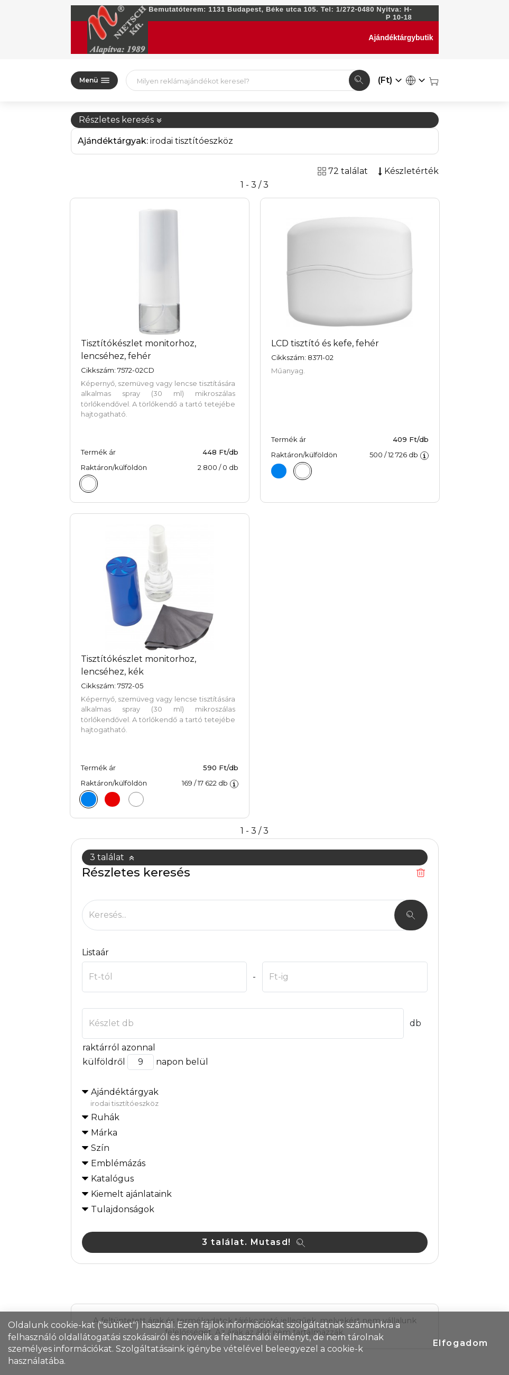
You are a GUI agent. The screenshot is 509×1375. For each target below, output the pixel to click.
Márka (104, 1133)
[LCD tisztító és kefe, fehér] (303, 471)
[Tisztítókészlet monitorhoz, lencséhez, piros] (113, 799)
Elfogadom (460, 1343)
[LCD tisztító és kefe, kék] (279, 471)
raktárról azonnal (118, 1047)
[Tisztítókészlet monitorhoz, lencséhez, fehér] (89, 484)
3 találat (112, 857)
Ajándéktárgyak (259, 1098)
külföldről (103, 1062)
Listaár (95, 952)
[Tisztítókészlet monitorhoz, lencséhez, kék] (89, 799)
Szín (100, 1148)
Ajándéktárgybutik (400, 37)
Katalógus (112, 1179)
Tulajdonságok (122, 1209)
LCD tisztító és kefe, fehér (325, 343)
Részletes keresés (120, 120)
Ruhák (105, 1117)
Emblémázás (118, 1163)
